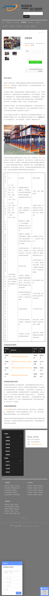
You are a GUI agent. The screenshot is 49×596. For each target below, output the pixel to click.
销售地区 (8, 469)
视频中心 (40, 491)
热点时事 (40, 489)
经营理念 (35, 487)
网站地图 (12, 522)
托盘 (19, 510)
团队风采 (40, 487)
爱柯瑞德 (30, 485)
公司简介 (30, 487)
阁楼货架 (13, 485)
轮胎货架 (7, 82)
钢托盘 (15, 510)
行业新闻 (35, 489)
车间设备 (8, 444)
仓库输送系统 (8, 487)
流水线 (6, 506)
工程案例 (23, 19)
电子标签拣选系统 (9, 503)
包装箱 (16, 501)
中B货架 (15, 489)
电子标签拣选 (8, 491)
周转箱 (6, 510)
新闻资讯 (9, 19)
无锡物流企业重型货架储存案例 (19, 353)
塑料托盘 (7, 508)
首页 (3, 19)
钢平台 (18, 485)
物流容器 (8, 437)
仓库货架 (6, 406)
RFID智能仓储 (8, 489)
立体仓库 (17, 482)
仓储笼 (12, 501)
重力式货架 (7, 485)
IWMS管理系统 (16, 491)
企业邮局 (26, 23)
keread (22, 7)
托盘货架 (14, 487)
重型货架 (7, 482)
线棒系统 (8, 451)
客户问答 (40, 485)
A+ (40, 29)
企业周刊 (35, 482)
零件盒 (10, 510)
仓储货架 (8, 434)
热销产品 (8, 462)
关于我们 (30, 19)
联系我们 (38, 19)
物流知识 (40, 482)
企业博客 (11, 23)
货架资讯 (33, 23)
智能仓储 (8, 441)
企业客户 (8, 458)
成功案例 (30, 491)
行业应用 (8, 465)
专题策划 (35, 485)
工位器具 (17, 503)
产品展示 (16, 19)
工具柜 (12, 508)
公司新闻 (30, 489)
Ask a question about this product (36, 67)
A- (43, 29)
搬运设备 (8, 448)
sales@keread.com (36, 441)
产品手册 (19, 23)
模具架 (12, 482)
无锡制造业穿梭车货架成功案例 (19, 372)
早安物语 (30, 482)
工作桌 (16, 508)
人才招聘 (4, 23)
